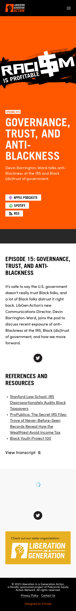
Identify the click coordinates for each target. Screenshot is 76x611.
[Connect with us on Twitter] (38, 515)
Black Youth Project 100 (30, 439)
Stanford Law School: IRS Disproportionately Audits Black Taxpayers (38, 403)
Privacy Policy (29, 595)
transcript (23, 453)
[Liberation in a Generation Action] (15, 8)
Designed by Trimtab (38, 604)
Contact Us (48, 595)
